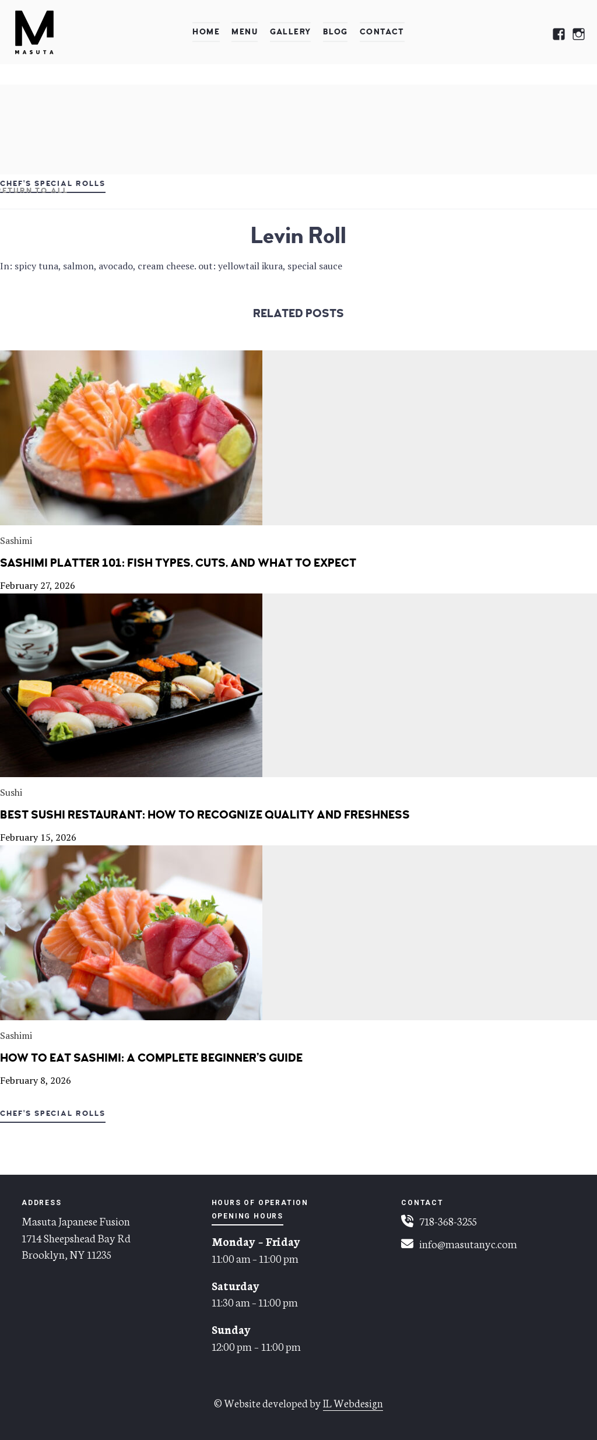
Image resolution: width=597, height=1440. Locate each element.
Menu (244, 32)
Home (206, 32)
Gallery (290, 32)
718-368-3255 (448, 1220)
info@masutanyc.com (468, 1243)
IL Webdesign (353, 1402)
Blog (335, 32)
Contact (382, 32)
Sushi (11, 792)
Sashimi (16, 540)
